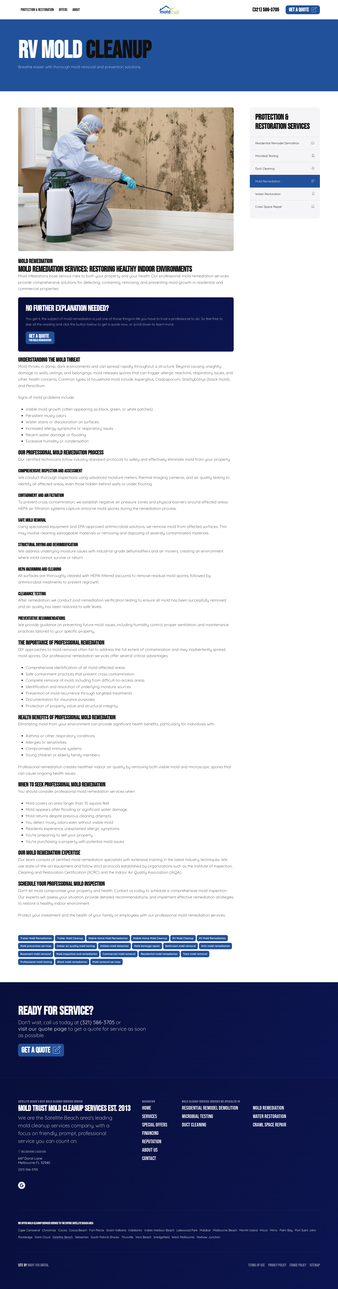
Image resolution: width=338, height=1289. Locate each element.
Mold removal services (106, 961)
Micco (264, 1230)
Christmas (49, 1230)
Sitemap (315, 1265)
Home (146, 1108)
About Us (150, 1150)
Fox (37, 1265)
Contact (149, 1158)
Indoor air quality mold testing (76, 946)
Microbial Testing (285, 156)
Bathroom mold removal (180, 946)
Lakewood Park (187, 1230)
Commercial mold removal (119, 954)
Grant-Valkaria (116, 1230)
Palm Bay (286, 1230)
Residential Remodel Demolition (285, 143)
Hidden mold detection (114, 946)
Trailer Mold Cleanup (70, 938)
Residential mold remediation (159, 954)
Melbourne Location (32, 1152)
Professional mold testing (36, 961)
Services (149, 1116)
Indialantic (135, 1230)
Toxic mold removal (195, 954)
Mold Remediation (285, 181)
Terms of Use (256, 1265)
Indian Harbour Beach (159, 1230)
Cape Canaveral (29, 1230)
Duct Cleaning (285, 169)
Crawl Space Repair (285, 207)
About (76, 10)
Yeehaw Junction (208, 1237)
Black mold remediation (72, 961)
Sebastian (82, 1237)
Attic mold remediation (215, 946)
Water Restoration (285, 194)
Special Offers (154, 1125)
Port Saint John (305, 1230)
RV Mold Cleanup (183, 938)
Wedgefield (161, 1237)
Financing (150, 1133)
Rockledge (25, 1237)
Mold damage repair (147, 946)
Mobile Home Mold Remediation (108, 938)
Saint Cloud (42, 1237)
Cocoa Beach (78, 1230)
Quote (303, 10)
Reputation (151, 1142)
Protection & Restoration (37, 10)
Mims (273, 1230)
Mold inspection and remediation (76, 954)
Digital (44, 1265)
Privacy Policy (277, 1265)
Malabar (205, 1230)
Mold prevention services (36, 946)
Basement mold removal (35, 954)
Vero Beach (143, 1237)
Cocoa (62, 1230)
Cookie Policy (297, 1265)
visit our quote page (42, 1028)
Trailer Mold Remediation (36, 938)
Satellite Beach (62, 1237)
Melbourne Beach (225, 1230)
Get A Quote (40, 337)
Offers (63, 10)
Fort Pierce (96, 1230)
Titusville (127, 1237)
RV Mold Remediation (212, 938)
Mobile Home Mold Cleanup (150, 938)
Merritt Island (248, 1230)
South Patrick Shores (105, 1237)
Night (31, 1265)
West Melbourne (183, 1237)
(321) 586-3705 (265, 10)
